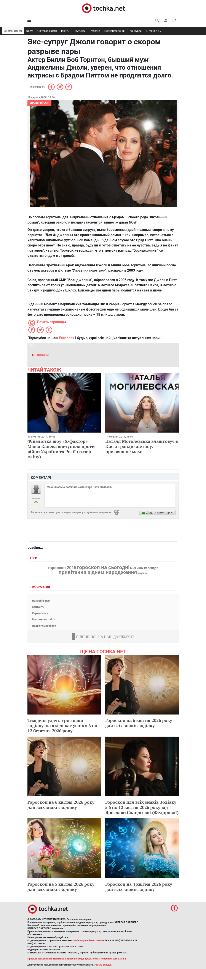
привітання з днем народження (98, 572)
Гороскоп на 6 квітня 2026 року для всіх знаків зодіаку (138, 722)
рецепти (142, 573)
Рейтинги (80, 30)
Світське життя (47, 30)
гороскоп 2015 (62, 568)
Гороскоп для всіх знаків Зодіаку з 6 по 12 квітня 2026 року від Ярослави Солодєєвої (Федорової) (142, 807)
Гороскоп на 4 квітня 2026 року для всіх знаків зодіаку (138, 886)
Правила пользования (39, 958)
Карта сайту (40, 613)
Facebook (66, 338)
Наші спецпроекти (44, 625)
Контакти (38, 606)
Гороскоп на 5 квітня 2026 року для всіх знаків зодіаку (60, 886)
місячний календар (144, 568)
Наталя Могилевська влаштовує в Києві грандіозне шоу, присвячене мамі (141, 446)
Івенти (65, 30)
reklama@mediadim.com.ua (88, 940)
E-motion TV (153, 30)
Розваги (95, 30)
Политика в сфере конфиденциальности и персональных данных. (90, 958)
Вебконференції (114, 30)
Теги (34, 558)
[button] (165, 20)
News (29, 30)
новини (43, 355)
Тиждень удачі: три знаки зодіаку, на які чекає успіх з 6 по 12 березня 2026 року (62, 725)
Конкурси (136, 30)
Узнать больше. (103, 964)
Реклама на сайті (43, 619)
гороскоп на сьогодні (103, 567)
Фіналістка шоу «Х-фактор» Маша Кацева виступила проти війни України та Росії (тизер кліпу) (61, 449)
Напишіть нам (41, 600)
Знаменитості (13, 30)
